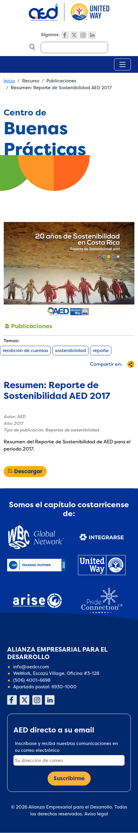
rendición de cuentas (25, 350)
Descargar (28, 471)
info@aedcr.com (31, 667)
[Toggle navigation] (122, 64)
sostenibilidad (70, 350)
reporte (101, 350)
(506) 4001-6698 (32, 680)
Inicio (9, 81)
